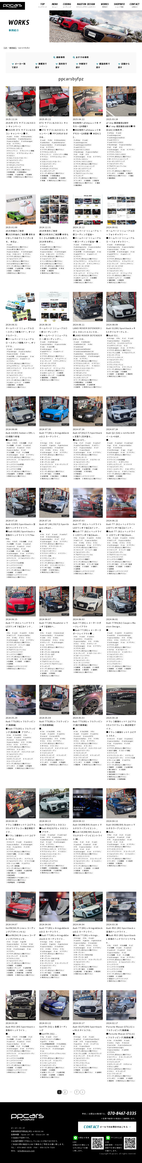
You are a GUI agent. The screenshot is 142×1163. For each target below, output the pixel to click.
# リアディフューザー (48, 558)
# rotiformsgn (113, 450)
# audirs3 (11, 448)
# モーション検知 (113, 760)
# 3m (9, 735)
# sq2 (130, 450)
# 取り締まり (112, 769)
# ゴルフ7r (58, 1060)
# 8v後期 (23, 443)
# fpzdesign (79, 152)
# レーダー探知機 (113, 762)
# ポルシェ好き (113, 1066)
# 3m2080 (17, 735)
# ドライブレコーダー (115, 755)
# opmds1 (129, 739)
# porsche (111, 1045)
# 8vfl (15, 443)
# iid (115, 445)
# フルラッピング (13, 756)
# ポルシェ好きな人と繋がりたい (119, 1069)
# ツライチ (128, 464)
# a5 (88, 842)
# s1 (126, 345)
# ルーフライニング (81, 464)
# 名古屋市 (11, 474)
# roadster (59, 448)
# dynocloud (59, 633)
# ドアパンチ (112, 753)
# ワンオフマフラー (58, 565)
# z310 (127, 743)
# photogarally (80, 247)
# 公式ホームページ (81, 278)
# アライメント (113, 457)
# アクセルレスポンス (15, 148)
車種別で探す (41, 65)
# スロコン (11, 155)
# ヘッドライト (12, 462)
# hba (51, 1041)
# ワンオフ (78, 180)
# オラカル (11, 749)
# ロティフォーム (113, 471)
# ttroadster (45, 640)
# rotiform (117, 448)
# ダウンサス (124, 462)
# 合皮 (95, 469)
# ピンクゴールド (28, 752)
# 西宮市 (96, 180)
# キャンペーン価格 (27, 151)
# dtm (98, 538)
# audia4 (77, 844)
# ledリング (78, 540)
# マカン (110, 1071)
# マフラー (62, 553)
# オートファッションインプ (84, 166)
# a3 (30, 443)
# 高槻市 (98, 1072)
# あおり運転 (112, 750)
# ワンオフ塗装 (113, 372)
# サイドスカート (55, 546)
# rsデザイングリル (114, 345)
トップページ (42, 5)
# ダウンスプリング (114, 464)
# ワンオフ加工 (45, 474)
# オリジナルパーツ (14, 368)
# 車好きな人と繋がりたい (23, 177)
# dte (16, 136)
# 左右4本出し (54, 570)
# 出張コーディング (47, 375)
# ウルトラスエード (81, 460)
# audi (9, 136)
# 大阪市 (20, 970)
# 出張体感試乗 (79, 385)
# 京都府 (110, 476)
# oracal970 (21, 740)
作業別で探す (82, 65)
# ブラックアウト (113, 362)
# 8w (76, 842)
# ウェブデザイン (80, 261)
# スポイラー (127, 652)
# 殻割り (29, 474)
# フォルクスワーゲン (15, 160)
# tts (62, 450)
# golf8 (23, 942)
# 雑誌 (97, 183)
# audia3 (27, 445)
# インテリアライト (81, 859)
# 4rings (110, 338)
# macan (125, 1043)
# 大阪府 (110, 374)
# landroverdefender (82, 349)
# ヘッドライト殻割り (82, 559)
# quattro (126, 341)
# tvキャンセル (12, 946)
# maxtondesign (52, 537)
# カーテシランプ (61, 464)
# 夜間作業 (11, 970)
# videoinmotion (27, 946)
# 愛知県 (20, 474)
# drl (29, 448)
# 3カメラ (111, 739)
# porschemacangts (115, 1047)
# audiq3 (51, 835)
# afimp (77, 140)
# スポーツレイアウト (82, 655)
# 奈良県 (77, 870)
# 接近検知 (111, 772)
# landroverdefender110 (84, 351)
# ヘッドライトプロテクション (51, 664)
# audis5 (77, 1039)
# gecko (53, 445)
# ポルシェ (128, 1064)
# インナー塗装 (91, 550)
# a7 (81, 443)
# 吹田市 (77, 1070)
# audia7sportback (82, 445)
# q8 (81, 154)
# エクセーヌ (95, 460)
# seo (89, 249)
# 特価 (9, 177)
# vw (9, 144)
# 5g (42, 1037)
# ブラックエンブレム (115, 364)
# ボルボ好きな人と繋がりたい (18, 264)
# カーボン (21, 749)
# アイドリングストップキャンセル (52, 1053)
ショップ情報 (119, 5)
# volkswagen (26, 141)
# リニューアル (92, 273)
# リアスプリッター (114, 661)
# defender (86, 342)
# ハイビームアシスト (48, 1063)
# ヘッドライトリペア (15, 467)
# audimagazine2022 (82, 145)
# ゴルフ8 (23, 956)
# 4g (75, 443)
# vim (9, 949)
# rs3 (23, 450)
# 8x (118, 338)
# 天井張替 (78, 471)
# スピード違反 (124, 750)
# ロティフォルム (128, 471)
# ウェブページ (94, 261)
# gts (118, 1043)
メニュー (55, 5)
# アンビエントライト (82, 856)
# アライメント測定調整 (116, 460)
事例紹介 (105, 5)
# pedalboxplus (24, 139)
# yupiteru (118, 743)
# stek (42, 638)
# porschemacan (125, 1045)
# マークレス (127, 367)
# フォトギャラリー (81, 268)
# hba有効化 (61, 1044)
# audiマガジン (79, 147)
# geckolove (63, 445)
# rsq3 (49, 842)
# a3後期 (10, 445)
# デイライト (11, 460)
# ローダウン (130, 469)
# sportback (85, 450)
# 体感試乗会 (21, 172)
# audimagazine (80, 142)
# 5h (9, 942)
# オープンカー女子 (47, 462)
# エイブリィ (112, 1057)
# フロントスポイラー (48, 551)
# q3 (76, 154)
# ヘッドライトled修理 (15, 464)
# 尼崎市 (29, 174)
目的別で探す (61, 65)
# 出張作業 (19, 174)
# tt (87, 154)
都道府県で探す (103, 65)
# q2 (109, 448)
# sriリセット (45, 1049)
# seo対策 (77, 252)
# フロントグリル (113, 367)
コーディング (67, 5)
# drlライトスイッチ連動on (50, 1039)
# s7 (75, 450)
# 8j (75, 538)
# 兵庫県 (10, 174)
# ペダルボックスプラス (15, 165)
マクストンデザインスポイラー (86, 5)
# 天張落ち (78, 474)
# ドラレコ (130, 755)
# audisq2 (129, 443)
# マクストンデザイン (48, 553)
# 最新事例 (78, 280)
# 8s (51, 443)
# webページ (92, 254)
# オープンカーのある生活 (49, 460)
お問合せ (135, 5)
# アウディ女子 (79, 648)
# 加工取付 (55, 476)
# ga (109, 445)
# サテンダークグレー (115, 1059)
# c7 (75, 448)
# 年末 (61, 268)
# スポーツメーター (94, 653)
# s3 (18, 452)
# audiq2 (118, 443)
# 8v (8, 443)
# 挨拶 (9, 271)
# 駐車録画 (122, 779)
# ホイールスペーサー (115, 469)
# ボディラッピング (14, 759)
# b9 (95, 844)
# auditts (88, 639)
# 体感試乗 (11, 172)
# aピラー (96, 445)
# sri (63, 1046)
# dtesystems (26, 136)
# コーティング (79, 264)
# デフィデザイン (93, 264)
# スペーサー (112, 462)
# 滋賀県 (77, 569)
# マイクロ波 (130, 758)
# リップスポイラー (47, 560)
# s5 (88, 849)
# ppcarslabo (79, 249)
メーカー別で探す (19, 65)
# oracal (10, 740)
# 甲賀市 (52, 673)
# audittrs (78, 639)
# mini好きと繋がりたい (16, 249)
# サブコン (11, 153)
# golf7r (43, 1041)
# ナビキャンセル (13, 958)
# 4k (42, 534)
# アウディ (17, 144)
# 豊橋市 (94, 670)
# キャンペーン (12, 151)
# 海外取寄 (120, 374)
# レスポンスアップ (14, 167)
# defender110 (80, 344)
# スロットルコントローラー (17, 158)
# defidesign (87, 245)
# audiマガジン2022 (82, 149)
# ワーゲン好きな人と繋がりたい (19, 170)
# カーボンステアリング (82, 169)
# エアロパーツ (121, 650)
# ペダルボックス (13, 163)
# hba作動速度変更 (47, 1044)
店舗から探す (124, 65)
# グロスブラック (128, 353)
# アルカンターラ (80, 457)
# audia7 (97, 443)
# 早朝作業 (19, 973)
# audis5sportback (91, 1039)
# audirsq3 (62, 835)
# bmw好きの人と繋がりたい (17, 247)
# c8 (42, 537)
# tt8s (48, 450)
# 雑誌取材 (78, 185)
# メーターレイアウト (82, 663)
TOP (5, 48)
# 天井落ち (88, 471)
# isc (42, 1046)
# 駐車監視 (111, 779)
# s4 (82, 849)
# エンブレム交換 (113, 353)
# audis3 (20, 448)
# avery (110, 1043)
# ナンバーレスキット (115, 357)
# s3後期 (25, 452)
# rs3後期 (10, 452)
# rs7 (96, 448)
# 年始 (28, 268)
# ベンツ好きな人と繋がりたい (18, 261)
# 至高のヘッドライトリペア (84, 476)
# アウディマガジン (81, 159)
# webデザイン (79, 254)
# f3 (48, 837)
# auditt (43, 445)
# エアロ (43, 546)
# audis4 (87, 844)
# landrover (78, 347)
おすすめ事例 (81, 57)
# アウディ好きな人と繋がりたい (19, 146)
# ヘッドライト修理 (14, 469)
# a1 (124, 338)
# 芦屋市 (29, 766)
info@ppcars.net (26, 1150)
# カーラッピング (46, 657)
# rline (24, 944)
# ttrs (55, 450)
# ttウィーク (45, 642)
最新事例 (59, 57)
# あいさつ (17, 254)
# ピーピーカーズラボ (82, 266)
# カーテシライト (46, 464)
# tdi (31, 944)
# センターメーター (81, 658)
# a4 (82, 842)
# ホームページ (79, 273)
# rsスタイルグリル (125, 343)
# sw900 (125, 1050)
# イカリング (78, 550)
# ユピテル (126, 760)
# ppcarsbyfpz (13, 141)
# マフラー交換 (45, 556)
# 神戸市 (29, 973)
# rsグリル (111, 343)
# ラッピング (78, 176)
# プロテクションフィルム (83, 173)
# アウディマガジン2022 (83, 161)
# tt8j (81, 543)
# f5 (75, 847)
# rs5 (76, 849)
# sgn (123, 450)
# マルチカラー (79, 863)
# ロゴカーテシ (45, 469)
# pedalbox (11, 139)
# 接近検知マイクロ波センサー (118, 774)
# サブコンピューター (25, 153)
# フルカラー (97, 861)
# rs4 (96, 847)
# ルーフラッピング (14, 761)
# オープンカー (45, 457)
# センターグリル (113, 355)
